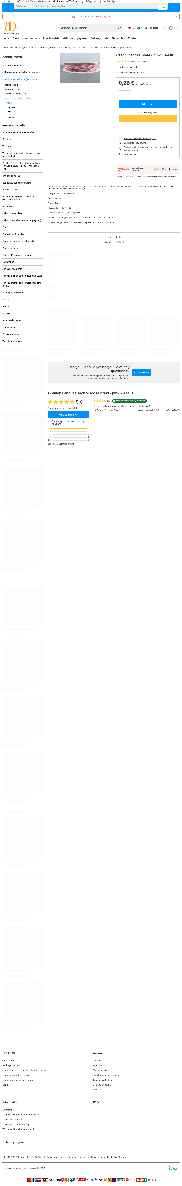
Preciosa (6, 299)
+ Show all (10, 112)
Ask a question (141, 372)
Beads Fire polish (11, 176)
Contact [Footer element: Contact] (6, 1085)
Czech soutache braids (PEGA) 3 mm (44, 47)
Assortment (12, 57)
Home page (20, 47)
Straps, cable (9, 327)
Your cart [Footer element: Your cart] (97, 1065)
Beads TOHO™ (10, 189)
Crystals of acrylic (11, 248)
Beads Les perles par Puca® (16, 182)
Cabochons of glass (12, 213)
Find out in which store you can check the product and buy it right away (149, 148)
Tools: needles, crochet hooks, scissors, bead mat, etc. (22, 154)
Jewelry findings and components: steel (22, 275)
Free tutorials (51, 38)
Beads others (9, 206)
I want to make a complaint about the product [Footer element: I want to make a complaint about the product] (24, 1070)
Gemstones (8, 262)
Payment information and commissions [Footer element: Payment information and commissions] (21, 1114)
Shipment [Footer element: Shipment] (7, 1110)
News (16, 38)
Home (5, 38)
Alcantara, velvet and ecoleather (18, 132)
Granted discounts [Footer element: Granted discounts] (102, 1085)
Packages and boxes (12, 292)
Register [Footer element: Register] (97, 1060)
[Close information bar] (176, 16)
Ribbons (6, 306)
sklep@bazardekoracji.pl (54, 1157)
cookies (32, 6)
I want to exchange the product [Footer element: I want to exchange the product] (17, 1080)
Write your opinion (68, 415)
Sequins (6, 313)
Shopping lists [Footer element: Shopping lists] (100, 1070)
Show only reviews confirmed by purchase (68, 422)
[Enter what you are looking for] (91, 28)
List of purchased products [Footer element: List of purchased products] (106, 1075)
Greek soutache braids (13, 125)
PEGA (119, 237)
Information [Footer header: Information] (10, 1102)
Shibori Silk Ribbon (11, 65)
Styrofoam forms (10, 334)
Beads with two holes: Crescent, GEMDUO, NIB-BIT (18, 198)
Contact (133, 38)
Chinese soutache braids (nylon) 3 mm (21, 72)
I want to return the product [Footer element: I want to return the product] (15, 1075)
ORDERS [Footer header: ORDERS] (8, 1053)
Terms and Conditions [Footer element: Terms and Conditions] (13, 1119)
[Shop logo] (10, 28)
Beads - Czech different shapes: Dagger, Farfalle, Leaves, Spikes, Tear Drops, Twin (22, 166)
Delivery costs (99, 38)
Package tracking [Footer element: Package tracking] (11, 1065)
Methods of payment (75, 38)
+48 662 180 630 (10, 1157)
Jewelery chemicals (12, 269)
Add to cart (147, 104)
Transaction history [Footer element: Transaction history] (102, 1080)
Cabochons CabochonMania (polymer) (21, 220)
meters (96, 47)
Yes (166, 410)
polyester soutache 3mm (15, 94)
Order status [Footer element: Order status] (8, 1060)
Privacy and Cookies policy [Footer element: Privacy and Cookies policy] (15, 1124)
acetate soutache (12, 85)
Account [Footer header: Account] (99, 1053)
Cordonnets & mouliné (13, 234)
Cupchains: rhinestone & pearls (18, 241)
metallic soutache (12, 89)
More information (170, 169)
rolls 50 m (10, 107)
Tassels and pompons (13, 341)
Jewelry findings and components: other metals (22, 284)
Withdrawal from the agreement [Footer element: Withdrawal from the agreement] (18, 1129)
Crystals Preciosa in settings (16, 255)
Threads (6, 146)
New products (31, 38)
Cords (5, 227)
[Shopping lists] (152, 28)
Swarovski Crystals (11, 320)
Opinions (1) (146, 61)
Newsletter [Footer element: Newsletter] (98, 1089)
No (176, 410)
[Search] (119, 28)
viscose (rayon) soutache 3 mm (76, 47)
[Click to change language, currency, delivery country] (131, 28)
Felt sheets (7, 139)
